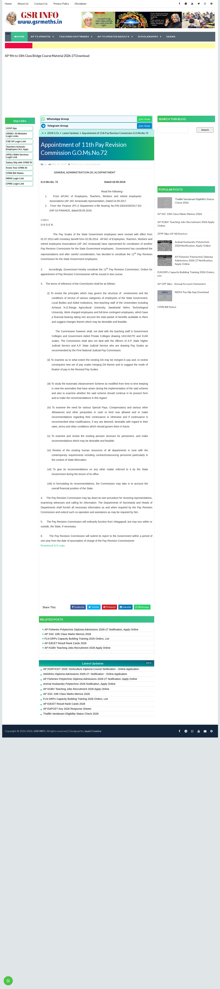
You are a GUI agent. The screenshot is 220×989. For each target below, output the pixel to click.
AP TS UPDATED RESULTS (113, 36)
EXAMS (170, 36)
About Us (23, 3)
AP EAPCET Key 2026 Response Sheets (67, 708)
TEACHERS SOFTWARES (74, 36)
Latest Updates (71, 133)
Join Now (144, 119)
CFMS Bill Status (15, 173)
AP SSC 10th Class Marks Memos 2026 (67, 634)
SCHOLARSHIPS (148, 36)
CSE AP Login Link (16, 141)
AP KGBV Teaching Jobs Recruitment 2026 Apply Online (77, 647)
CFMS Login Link (15, 183)
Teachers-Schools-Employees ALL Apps (17, 148)
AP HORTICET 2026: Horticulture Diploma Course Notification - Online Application (91, 669)
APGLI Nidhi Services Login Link (17, 156)
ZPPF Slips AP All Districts (173, 233)
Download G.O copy (53, 545)
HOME (19, 36)
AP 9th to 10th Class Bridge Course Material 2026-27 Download (47, 55)
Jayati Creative (92, 731)
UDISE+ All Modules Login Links (16, 134)
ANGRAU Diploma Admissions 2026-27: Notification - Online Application (85, 674)
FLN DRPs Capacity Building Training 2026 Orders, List (76, 638)
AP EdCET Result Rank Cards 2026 (65, 643)
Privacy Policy (61, 3)
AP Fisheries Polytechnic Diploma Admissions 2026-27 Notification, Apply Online (91, 629)
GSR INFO (39, 731)
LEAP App (11, 128)
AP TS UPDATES (40, 36)
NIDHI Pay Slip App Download (192, 292)
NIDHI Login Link (15, 178)
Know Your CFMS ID (16, 168)
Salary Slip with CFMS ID (19, 162)
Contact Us (41, 3)
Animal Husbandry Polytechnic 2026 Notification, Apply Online (79, 683)
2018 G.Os (53, 133)
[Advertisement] (99, 86)
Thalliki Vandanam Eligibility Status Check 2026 (71, 713)
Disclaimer (81, 3)
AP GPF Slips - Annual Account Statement (182, 283)
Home (8, 3)
